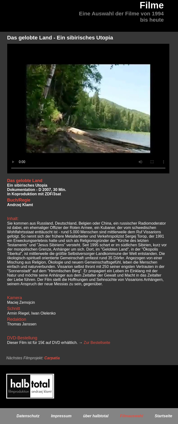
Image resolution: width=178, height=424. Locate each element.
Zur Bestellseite (97, 343)
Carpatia (52, 358)
